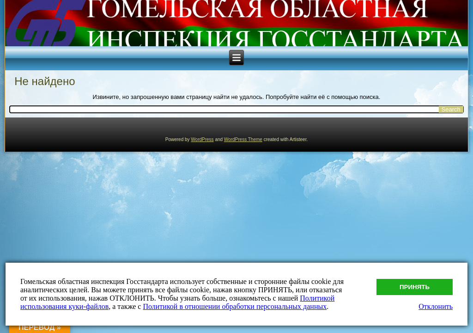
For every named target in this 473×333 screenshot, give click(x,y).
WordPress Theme (243, 139)
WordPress (202, 139)
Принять (415, 287)
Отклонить (435, 306)
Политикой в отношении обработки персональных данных (235, 306)
